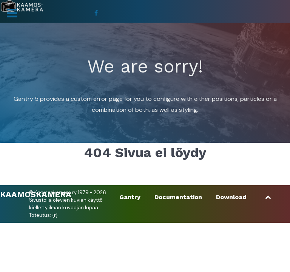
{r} (55, 215)
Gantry (129, 197)
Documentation (178, 197)
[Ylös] (268, 197)
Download (231, 197)
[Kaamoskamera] (21, 6)
